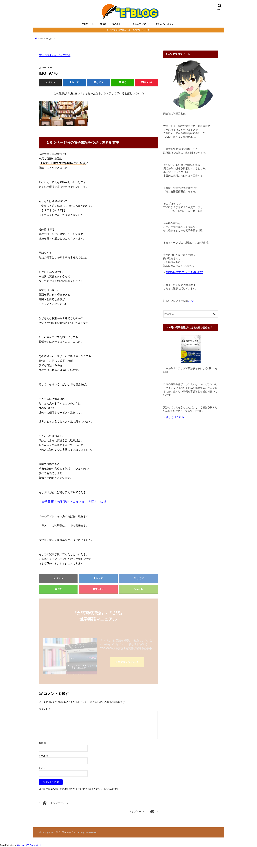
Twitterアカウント (141, 24)
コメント (45, 709)
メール (44, 755)
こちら (192, 300)
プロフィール (88, 24)
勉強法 (103, 24)
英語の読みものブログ (66, 832)
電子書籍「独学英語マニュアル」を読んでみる (74, 501)
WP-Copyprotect (33, 845)
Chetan (20, 845)
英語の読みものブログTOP (54, 55)
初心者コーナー (119, 24)
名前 (42, 743)
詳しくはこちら (175, 417)
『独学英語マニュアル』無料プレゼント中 (129, 30)
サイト (42, 768)
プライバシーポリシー (165, 24)
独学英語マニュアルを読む (184, 272)
